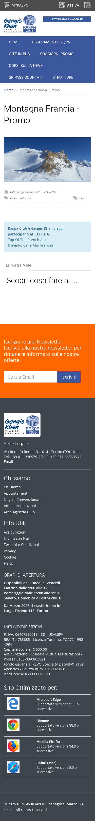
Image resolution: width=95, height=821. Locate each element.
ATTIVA (69, 5)
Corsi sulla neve (26, 65)
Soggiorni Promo (56, 54)
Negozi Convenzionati (22, 499)
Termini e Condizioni (21, 544)
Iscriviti (69, 377)
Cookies (10, 557)
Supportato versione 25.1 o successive (57, 704)
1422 (82, 198)
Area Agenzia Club (19, 512)
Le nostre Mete (18, 265)
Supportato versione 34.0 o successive (57, 746)
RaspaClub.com (20, 198)
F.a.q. (8, 563)
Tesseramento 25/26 (50, 42)
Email (8, 461)
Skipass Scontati (25, 77)
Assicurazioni (15, 532)
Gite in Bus (19, 54)
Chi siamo (12, 487)
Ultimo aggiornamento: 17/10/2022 (34, 192)
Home (14, 42)
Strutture (62, 77)
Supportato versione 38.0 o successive (57, 725)
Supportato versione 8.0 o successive (56, 767)
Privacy (10, 550)
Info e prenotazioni (20, 505)
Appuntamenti (16, 493)
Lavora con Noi (16, 538)
